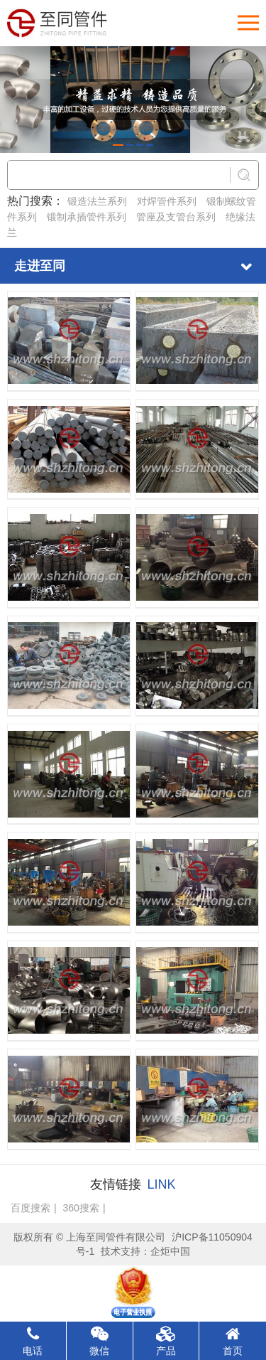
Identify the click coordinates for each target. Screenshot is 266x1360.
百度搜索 (30, 1208)
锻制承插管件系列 (86, 217)
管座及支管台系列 (176, 217)
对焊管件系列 (166, 201)
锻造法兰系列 (97, 201)
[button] (118, 145)
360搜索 (81, 1208)
